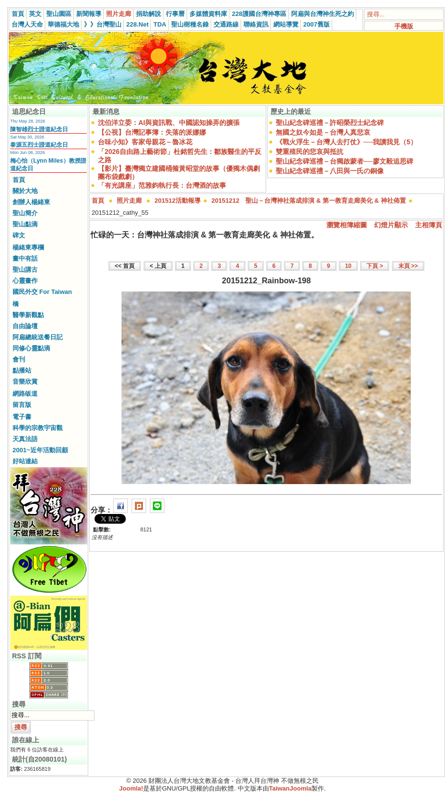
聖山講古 (25, 269)
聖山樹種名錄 (190, 24)
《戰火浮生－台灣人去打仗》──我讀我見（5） (347, 142)
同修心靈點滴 (31, 348)
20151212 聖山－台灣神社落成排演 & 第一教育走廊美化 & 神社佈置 (309, 200)
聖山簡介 (25, 213)
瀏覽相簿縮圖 (346, 225)
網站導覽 (285, 24)
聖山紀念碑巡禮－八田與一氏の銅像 (330, 171)
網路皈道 (25, 393)
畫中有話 (25, 258)
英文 (35, 13)
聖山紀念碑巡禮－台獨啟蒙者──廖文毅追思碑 (345, 161)
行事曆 (175, 13)
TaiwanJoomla (290, 788)
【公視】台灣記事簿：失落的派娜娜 (152, 132)
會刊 (19, 359)
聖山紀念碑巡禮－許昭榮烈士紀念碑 (330, 122)
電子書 (22, 416)
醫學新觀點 (28, 315)
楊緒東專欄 (28, 247)
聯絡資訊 (256, 24)
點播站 (22, 370)
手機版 (403, 26)
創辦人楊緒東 (31, 202)
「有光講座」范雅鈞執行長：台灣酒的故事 (162, 185)
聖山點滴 (25, 224)
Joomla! (131, 788)
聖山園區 (58, 13)
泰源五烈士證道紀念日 (39, 144)
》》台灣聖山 (102, 24)
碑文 (19, 235)
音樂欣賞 (25, 381)
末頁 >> (408, 266)
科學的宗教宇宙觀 (38, 427)
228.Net (137, 24)
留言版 (22, 404)
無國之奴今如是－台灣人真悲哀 (323, 132)
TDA (159, 24)
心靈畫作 (25, 280)
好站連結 (25, 461)
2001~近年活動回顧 (40, 450)
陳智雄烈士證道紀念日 (39, 129)
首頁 (18, 13)
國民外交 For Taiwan (42, 291)
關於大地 (25, 191)
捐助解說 (148, 13)
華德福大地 (63, 24)
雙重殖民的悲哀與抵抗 (309, 151)
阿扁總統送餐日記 (38, 337)
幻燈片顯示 (391, 225)
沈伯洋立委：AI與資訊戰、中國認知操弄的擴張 (169, 122)
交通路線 (226, 24)
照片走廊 (118, 13)
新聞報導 (88, 13)
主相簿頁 (428, 225)
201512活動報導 (178, 200)
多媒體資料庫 (208, 13)
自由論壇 (25, 326)
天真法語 (25, 439)
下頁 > (374, 266)
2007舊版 (316, 24)
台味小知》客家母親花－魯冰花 (145, 142)
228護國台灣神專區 (259, 13)
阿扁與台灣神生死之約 (322, 13)
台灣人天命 (27, 24)
